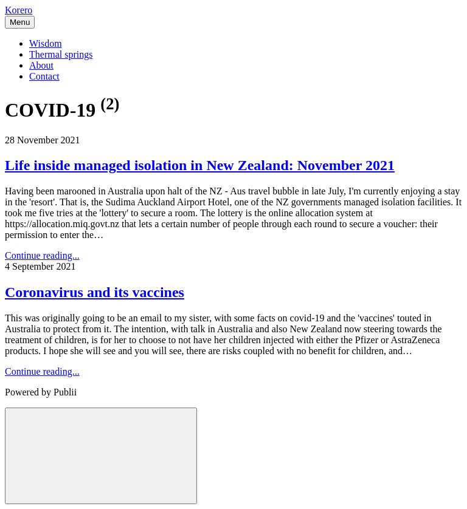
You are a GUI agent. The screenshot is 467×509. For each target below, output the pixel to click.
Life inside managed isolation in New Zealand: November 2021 (200, 165)
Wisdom (45, 43)
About (41, 65)
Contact (44, 76)
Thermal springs (60, 54)
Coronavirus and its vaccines (94, 292)
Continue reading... (42, 255)
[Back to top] (101, 456)
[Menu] (20, 22)
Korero (18, 10)
